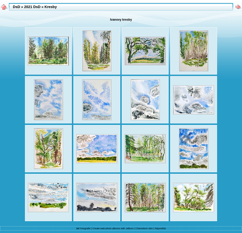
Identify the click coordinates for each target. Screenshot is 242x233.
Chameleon (141, 228)
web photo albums (110, 228)
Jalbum (129, 228)
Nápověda (160, 228)
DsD (16, 7)
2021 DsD (32, 7)
